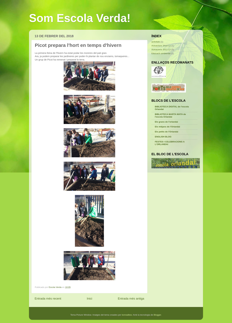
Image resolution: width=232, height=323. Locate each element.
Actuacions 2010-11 (161, 45)
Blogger (157, 315)
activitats (155, 42)
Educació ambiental (160, 53)
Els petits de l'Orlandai (166, 131)
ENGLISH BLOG (163, 136)
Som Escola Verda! (79, 18)
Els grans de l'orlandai (166, 122)
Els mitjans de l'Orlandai (167, 126)
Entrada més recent (48, 298)
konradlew (127, 315)
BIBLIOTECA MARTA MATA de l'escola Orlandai (170, 115)
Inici (89, 298)
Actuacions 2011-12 (161, 49)
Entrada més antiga (131, 298)
